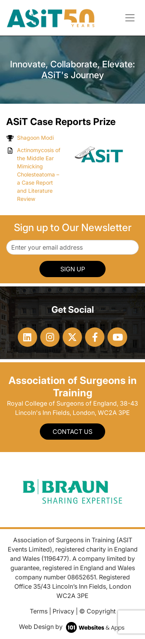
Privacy (63, 611)
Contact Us (72, 431)
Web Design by (72, 626)
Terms (39, 611)
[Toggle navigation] (130, 18)
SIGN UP (72, 269)
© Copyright (97, 611)
